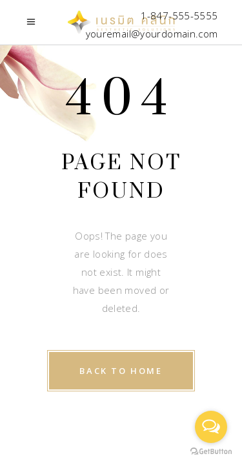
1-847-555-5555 (179, 15)
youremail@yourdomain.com (152, 33)
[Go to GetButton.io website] (211, 452)
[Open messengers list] (211, 427)
